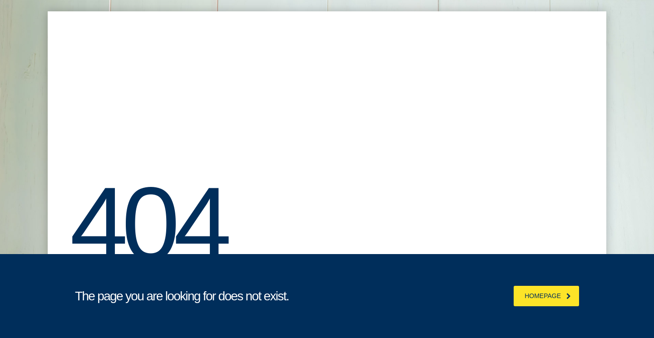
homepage (548, 295)
